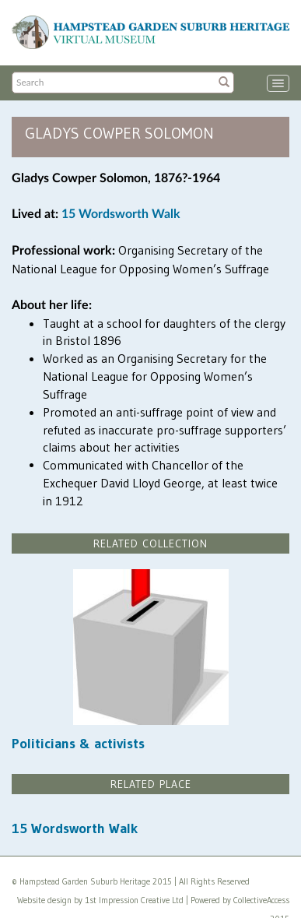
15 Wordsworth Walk (120, 214)
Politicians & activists (78, 743)
